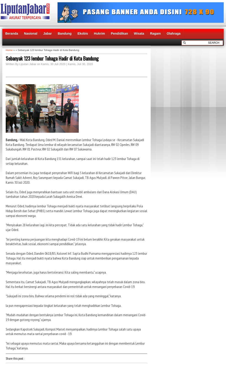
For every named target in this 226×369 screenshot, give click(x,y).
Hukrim (99, 33)
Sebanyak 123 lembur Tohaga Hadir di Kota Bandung (52, 58)
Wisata (139, 33)
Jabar (47, 33)
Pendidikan (119, 33)
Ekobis (82, 33)
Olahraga (174, 33)
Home (9, 50)
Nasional (30, 33)
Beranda (11, 33)
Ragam (155, 33)
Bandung (65, 33)
